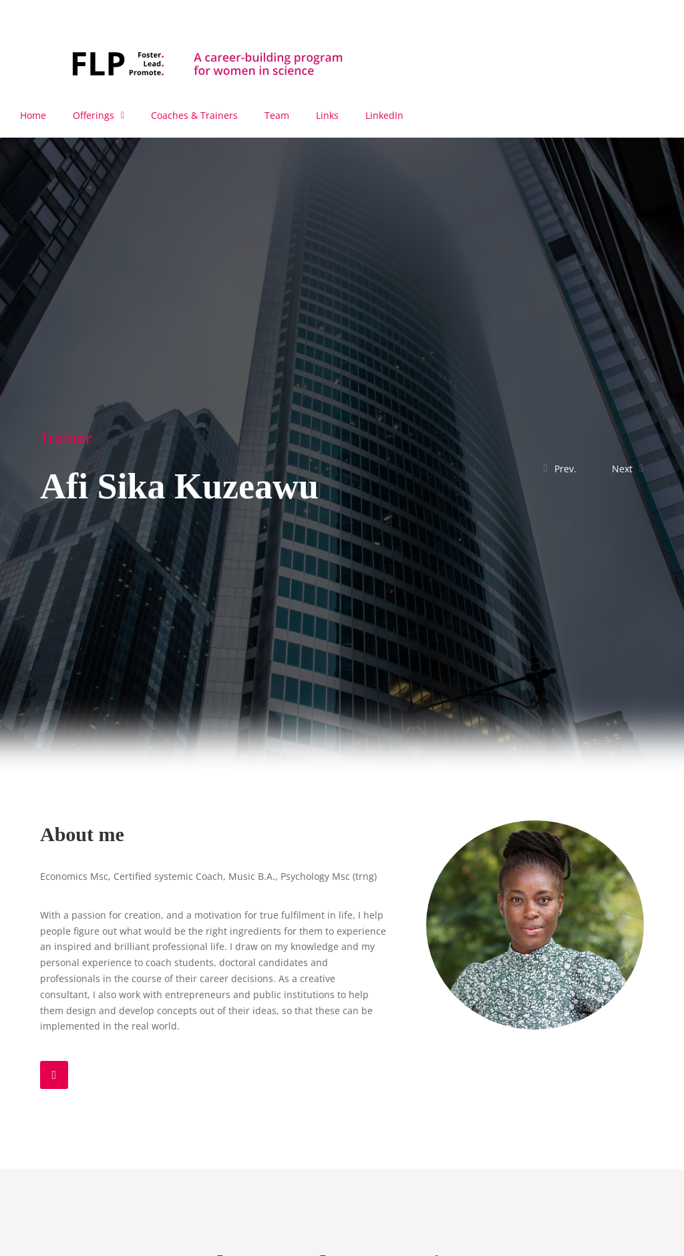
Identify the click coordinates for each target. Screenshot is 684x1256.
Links (327, 115)
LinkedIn (384, 115)
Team (277, 115)
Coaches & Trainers (194, 115)
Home (33, 115)
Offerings (98, 115)
